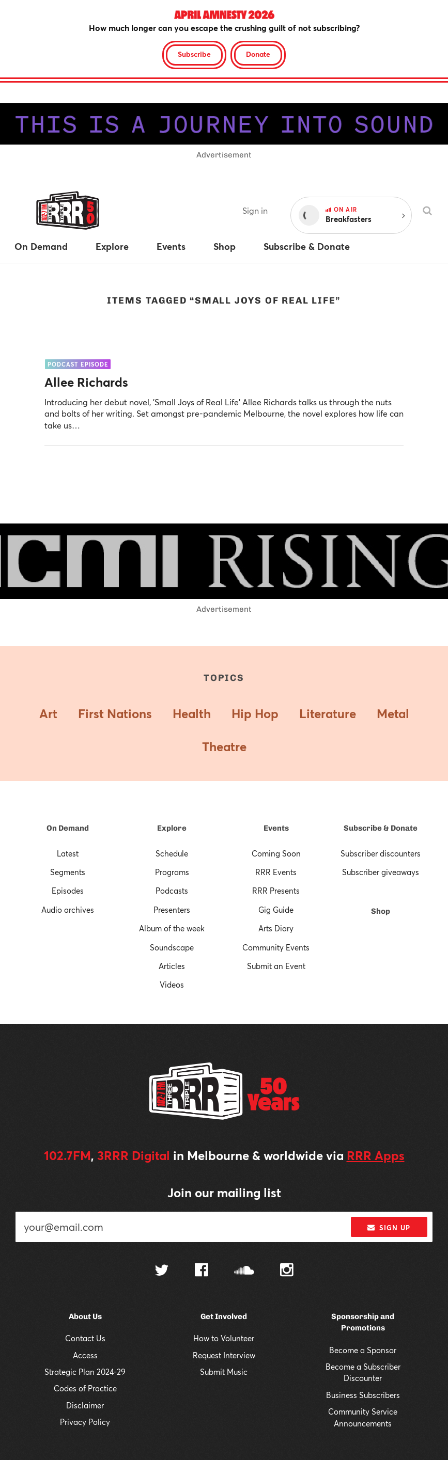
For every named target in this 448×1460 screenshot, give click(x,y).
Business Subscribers (363, 1395)
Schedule (172, 853)
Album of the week (172, 928)
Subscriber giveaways (380, 872)
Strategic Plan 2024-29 (85, 1372)
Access (85, 1355)
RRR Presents (276, 890)
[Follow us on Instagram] (286, 1271)
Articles (172, 966)
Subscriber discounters (381, 853)
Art (48, 713)
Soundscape (172, 947)
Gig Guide (275, 909)
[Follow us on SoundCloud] (244, 1271)
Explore (172, 828)
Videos (172, 984)
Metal (393, 713)
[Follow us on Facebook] (201, 1271)
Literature (327, 713)
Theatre (224, 746)
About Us (85, 1316)
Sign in (255, 210)
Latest (68, 853)
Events (276, 828)
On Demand (68, 828)
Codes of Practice (85, 1388)
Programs (172, 872)
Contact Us (85, 1338)
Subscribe (194, 54)
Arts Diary (275, 928)
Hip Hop (255, 713)
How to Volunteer (223, 1338)
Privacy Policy (85, 1422)
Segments (67, 872)
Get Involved (223, 1316)
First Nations (115, 713)
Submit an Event (276, 966)
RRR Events (276, 872)
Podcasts (172, 890)
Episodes (68, 890)
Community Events (276, 947)
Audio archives (67, 909)
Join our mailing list (224, 1192)
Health (192, 713)
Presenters (171, 909)
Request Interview (224, 1355)
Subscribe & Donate (381, 828)
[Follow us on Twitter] (162, 1271)
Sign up (388, 1227)
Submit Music (224, 1372)
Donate (258, 54)
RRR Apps (376, 1155)
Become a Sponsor (362, 1350)
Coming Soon (276, 853)
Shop (380, 911)
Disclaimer (85, 1405)
